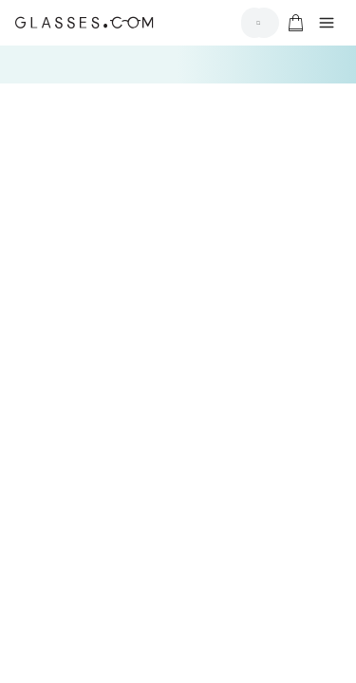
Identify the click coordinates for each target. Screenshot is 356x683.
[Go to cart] (293, 23)
